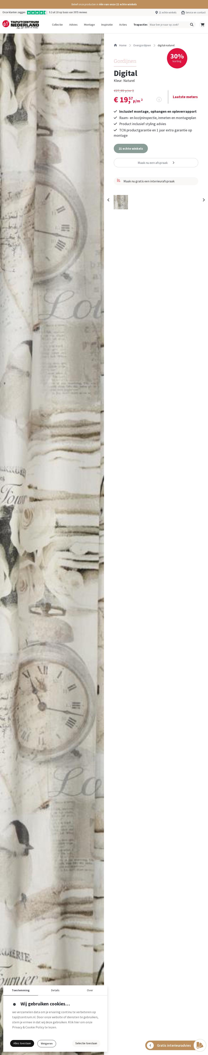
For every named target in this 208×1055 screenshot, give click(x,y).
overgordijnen (142, 45)
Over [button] (90, 990)
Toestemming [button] (20, 990)
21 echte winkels (167, 12)
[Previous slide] (108, 201)
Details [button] (55, 990)
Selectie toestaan (86, 1043)
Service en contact (196, 12)
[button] (104, 4)
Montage (89, 24)
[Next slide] (203, 201)
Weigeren (47, 1043)
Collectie (57, 24)
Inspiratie (107, 24)
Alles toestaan (22, 1043)
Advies (73, 24)
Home (120, 45)
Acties (123, 24)
